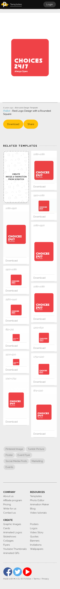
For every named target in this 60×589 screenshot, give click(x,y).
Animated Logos (12, 532)
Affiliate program (12, 500)
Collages (8, 540)
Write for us (9, 508)
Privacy (45, 579)
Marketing (37, 461)
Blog (33, 508)
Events (9, 467)
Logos (33, 528)
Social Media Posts (16, 461)
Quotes (34, 536)
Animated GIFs (11, 553)
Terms (37, 579)
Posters (34, 524)
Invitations (35, 544)
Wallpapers (36, 549)
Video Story (36, 532)
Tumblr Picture (36, 449)
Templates (36, 496)
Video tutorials (38, 512)
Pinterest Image (14, 449)
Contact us (9, 512)
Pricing (7, 504)
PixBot (7, 110)
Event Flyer (24, 455)
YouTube (27, 571)
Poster (9, 455)
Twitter (17, 571)
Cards (6, 528)
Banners (34, 540)
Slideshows (9, 536)
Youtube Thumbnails (15, 549)
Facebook (7, 571)
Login (49, 4)
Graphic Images (12, 524)
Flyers (6, 544)
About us (8, 496)
